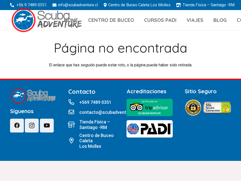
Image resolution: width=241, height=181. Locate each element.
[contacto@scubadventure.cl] (73, 112)
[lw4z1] (46, 20)
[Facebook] (17, 125)
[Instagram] (32, 125)
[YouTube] (47, 125)
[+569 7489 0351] (73, 102)
